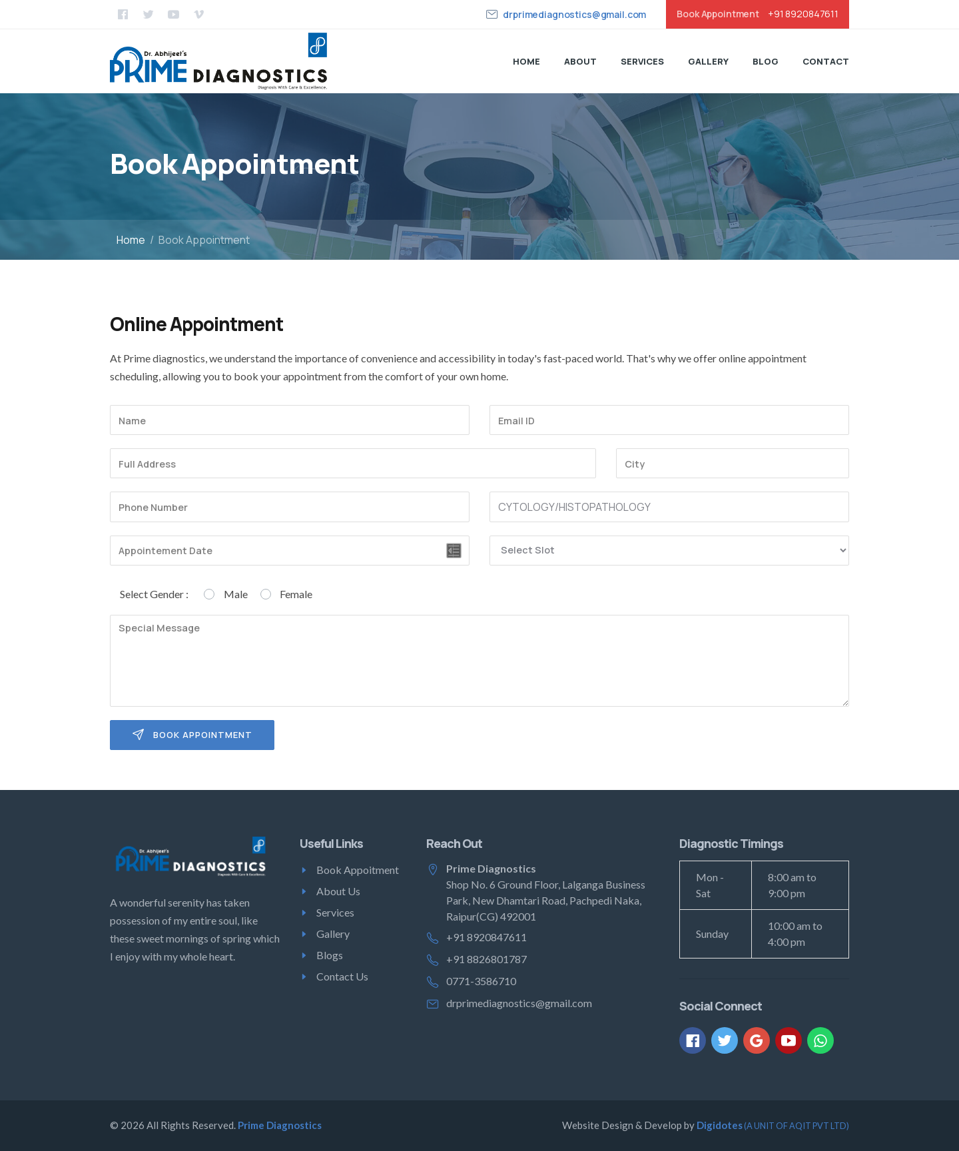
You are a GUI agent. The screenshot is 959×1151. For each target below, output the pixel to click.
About (580, 61)
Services (642, 61)
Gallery (708, 61)
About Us (338, 891)
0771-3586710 (481, 980)
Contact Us (342, 976)
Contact (825, 61)
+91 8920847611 (803, 14)
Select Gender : (154, 593)
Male (236, 593)
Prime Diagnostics (280, 1125)
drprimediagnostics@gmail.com (574, 14)
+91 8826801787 (486, 959)
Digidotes (773, 1125)
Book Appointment (192, 735)
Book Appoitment (357, 869)
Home (526, 61)
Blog (766, 61)
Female (296, 593)
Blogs (329, 955)
